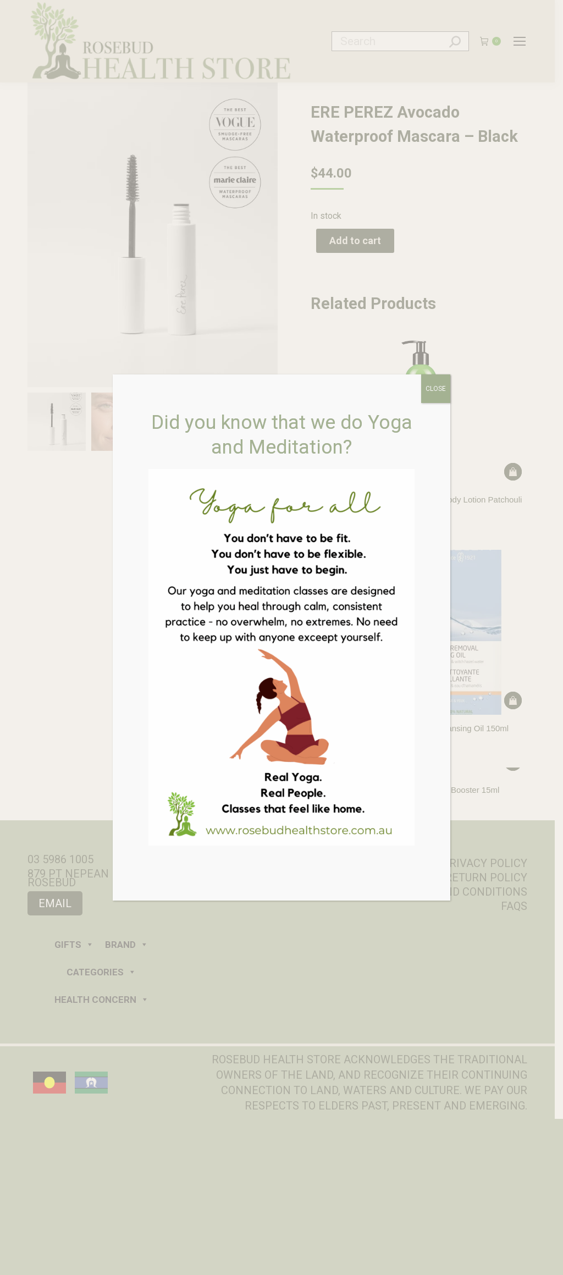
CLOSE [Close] (436, 389)
